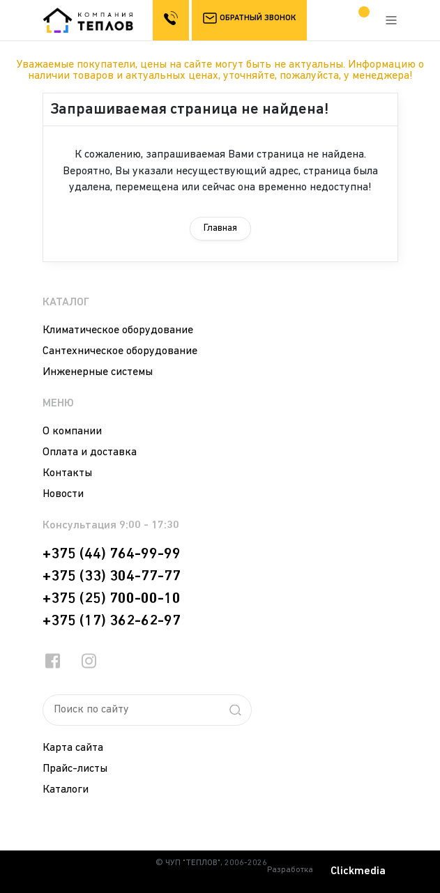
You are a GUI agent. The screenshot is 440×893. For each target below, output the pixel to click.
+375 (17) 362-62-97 (112, 621)
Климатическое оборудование (118, 330)
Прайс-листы (75, 768)
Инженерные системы (98, 372)
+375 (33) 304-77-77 (112, 576)
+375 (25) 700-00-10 (112, 598)
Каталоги (66, 789)
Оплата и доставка (90, 452)
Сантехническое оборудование (120, 351)
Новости (63, 494)
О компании (72, 431)
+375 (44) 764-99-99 (112, 554)
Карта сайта (73, 748)
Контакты (67, 473)
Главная (220, 228)
